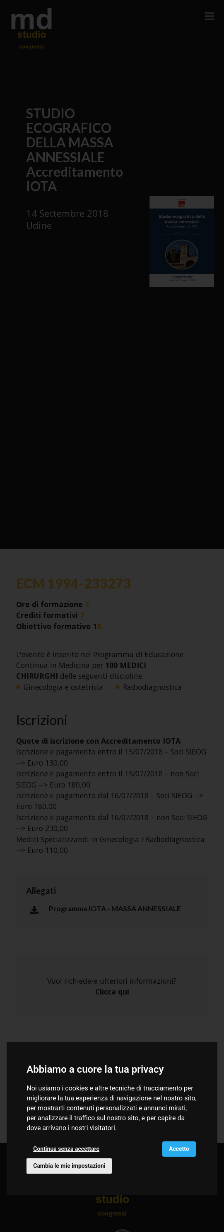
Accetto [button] (179, 1149)
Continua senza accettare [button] (66, 1149)
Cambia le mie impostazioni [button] (69, 1165)
